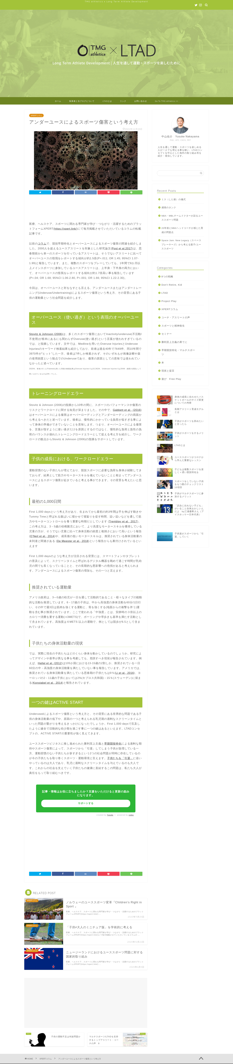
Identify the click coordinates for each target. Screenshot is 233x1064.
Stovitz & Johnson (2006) (46, 334)
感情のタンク (168, 207)
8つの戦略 (167, 276)
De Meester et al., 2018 (73, 541)
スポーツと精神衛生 (173, 325)
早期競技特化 (113, 743)
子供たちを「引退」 (120, 758)
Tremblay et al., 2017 (123, 521)
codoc (131, 815)
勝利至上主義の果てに (174, 342)
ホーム (58, 101)
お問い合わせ (140, 101)
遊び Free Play (171, 379)
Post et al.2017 (122, 248)
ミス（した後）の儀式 (173, 199)
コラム (42, 243)
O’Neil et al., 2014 (42, 536)
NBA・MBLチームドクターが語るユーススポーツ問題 (182, 218)
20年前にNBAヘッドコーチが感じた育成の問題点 (182, 230)
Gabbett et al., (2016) (127, 410)
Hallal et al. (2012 (50, 663)
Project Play (169, 301)
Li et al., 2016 (125, 672)
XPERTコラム (36, 116)
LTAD (164, 292)
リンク (123, 101)
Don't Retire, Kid (171, 284)
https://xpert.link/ (65, 228)
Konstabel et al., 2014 (47, 682)
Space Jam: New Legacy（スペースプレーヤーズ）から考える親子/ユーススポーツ (181, 244)
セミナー (166, 333)
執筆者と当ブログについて (81, 101)
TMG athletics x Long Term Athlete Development (116, 1)
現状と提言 (167, 370)
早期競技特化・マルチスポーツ (178, 352)
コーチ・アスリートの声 (175, 317)
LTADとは (107, 101)
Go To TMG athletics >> (166, 101)
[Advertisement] (88, 208)
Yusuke (110, 815)
